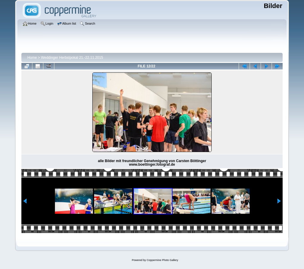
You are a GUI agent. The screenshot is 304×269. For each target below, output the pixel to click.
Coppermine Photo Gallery (162, 260)
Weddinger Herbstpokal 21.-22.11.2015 (72, 58)
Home (32, 58)
